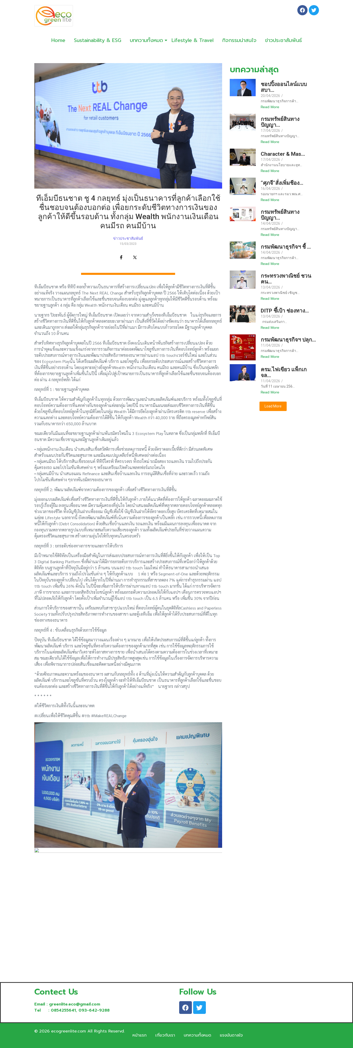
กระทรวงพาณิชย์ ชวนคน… (286, 279)
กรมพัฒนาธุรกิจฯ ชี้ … (286, 247)
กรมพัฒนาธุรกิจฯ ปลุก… (288, 340)
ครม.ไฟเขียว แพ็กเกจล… (284, 372)
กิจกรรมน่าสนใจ (239, 40)
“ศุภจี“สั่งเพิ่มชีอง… (282, 183)
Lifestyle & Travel (192, 40)
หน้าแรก (139, 1035)
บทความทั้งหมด (147, 40)
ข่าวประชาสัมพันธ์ (283, 40)
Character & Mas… (283, 154)
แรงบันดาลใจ (231, 1035)
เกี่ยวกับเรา (165, 1035)
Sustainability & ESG (97, 40)
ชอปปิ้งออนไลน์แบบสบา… (284, 87)
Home (58, 40)
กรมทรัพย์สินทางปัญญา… (280, 122)
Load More (273, 406)
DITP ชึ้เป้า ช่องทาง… (285, 311)
